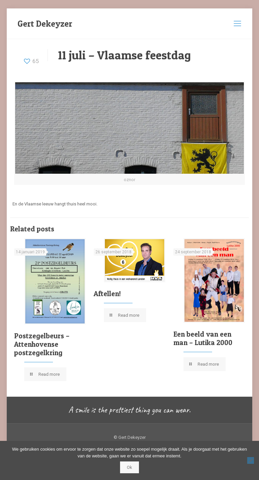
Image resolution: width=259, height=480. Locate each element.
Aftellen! (107, 293)
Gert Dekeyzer (45, 24)
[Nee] (250, 460)
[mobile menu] (237, 23)
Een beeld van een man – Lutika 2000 (202, 338)
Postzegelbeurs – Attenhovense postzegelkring (41, 344)
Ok (129, 467)
